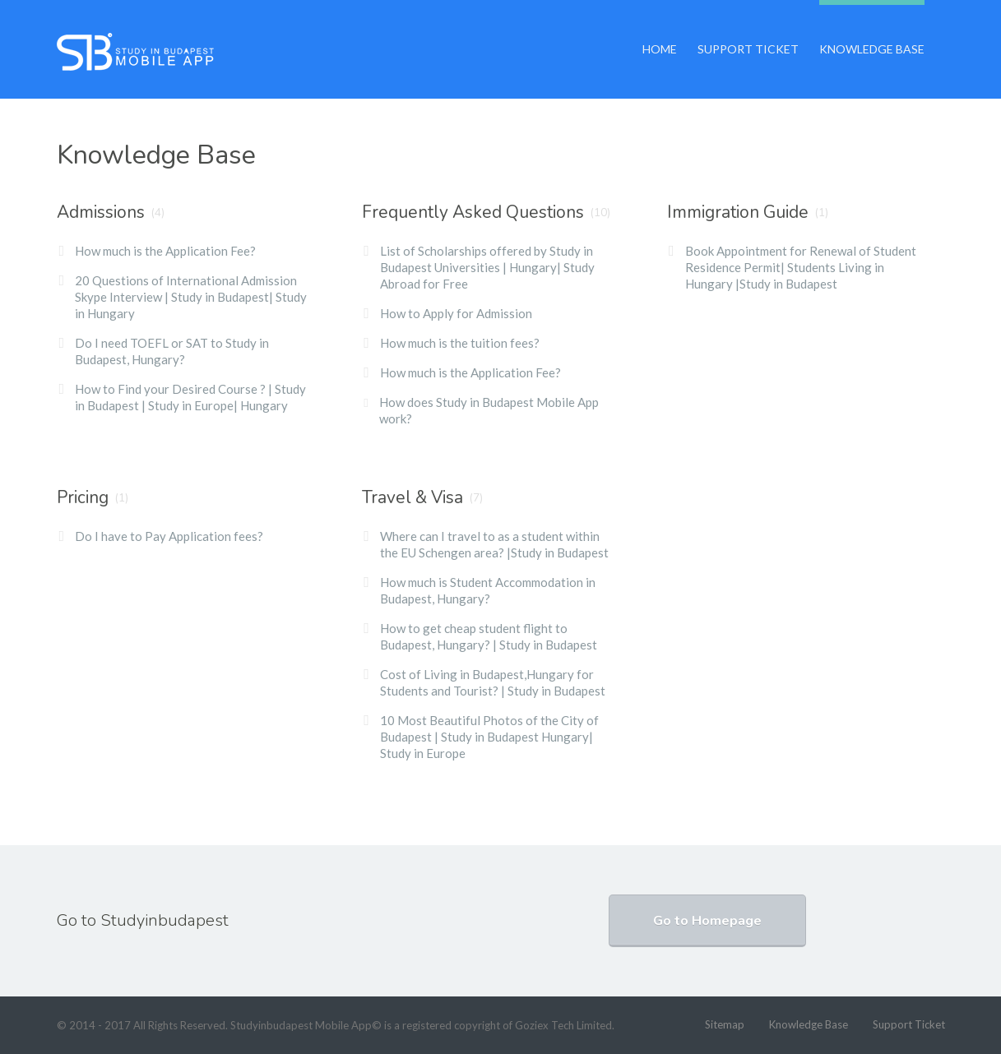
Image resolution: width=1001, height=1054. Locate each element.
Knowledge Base (872, 28)
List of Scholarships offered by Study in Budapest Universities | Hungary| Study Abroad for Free (487, 267)
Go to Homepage (707, 921)
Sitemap (724, 1024)
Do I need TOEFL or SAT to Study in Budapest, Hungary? (172, 351)
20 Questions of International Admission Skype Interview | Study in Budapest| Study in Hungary (191, 297)
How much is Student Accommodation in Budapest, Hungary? (488, 590)
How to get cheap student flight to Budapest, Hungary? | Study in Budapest (488, 636)
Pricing (83, 497)
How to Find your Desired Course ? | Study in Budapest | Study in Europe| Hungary (190, 397)
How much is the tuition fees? (460, 342)
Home (659, 28)
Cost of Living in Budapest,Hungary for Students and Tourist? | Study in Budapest (492, 682)
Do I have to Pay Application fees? (169, 536)
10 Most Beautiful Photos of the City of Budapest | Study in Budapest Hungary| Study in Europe (489, 736)
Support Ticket (748, 28)
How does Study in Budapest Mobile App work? (489, 410)
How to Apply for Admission (456, 313)
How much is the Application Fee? (165, 250)
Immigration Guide (738, 212)
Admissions (101, 212)
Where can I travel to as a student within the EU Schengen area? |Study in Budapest (494, 544)
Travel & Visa (412, 497)
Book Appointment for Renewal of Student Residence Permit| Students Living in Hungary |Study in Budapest (800, 267)
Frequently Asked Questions (473, 212)
